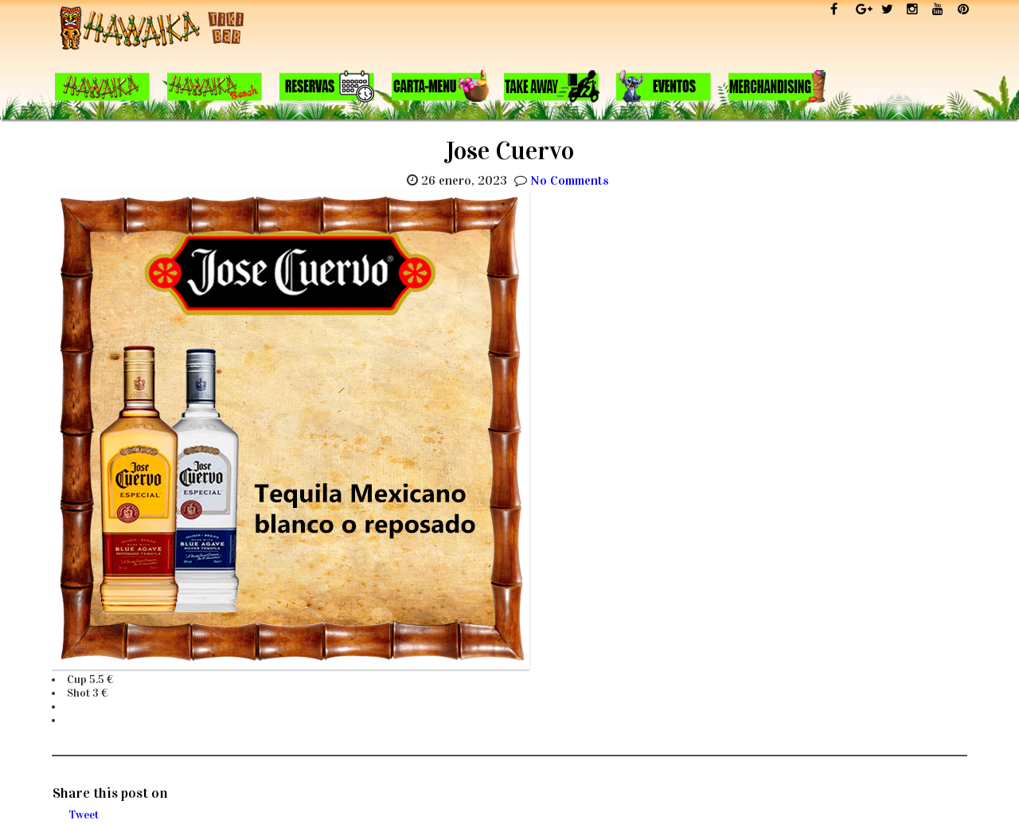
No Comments (569, 180)
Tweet (83, 815)
